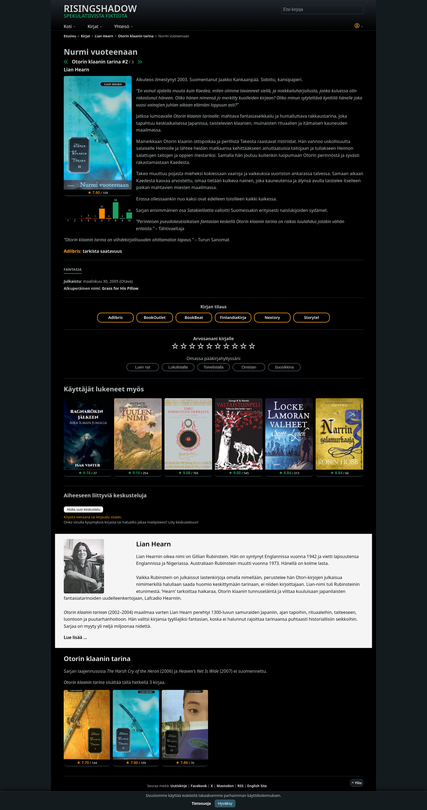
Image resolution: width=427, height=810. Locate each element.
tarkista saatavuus (102, 251)
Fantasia (73, 269)
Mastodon (225, 785)
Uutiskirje (178, 785)
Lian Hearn (76, 69)
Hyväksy (225, 803)
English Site (257, 785)
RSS (240, 785)
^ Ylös (357, 782)
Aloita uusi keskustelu (83, 509)
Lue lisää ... (75, 637)
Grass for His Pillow (120, 288)
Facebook (199, 785)
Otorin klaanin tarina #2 (100, 61)
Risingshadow (100, 10)
